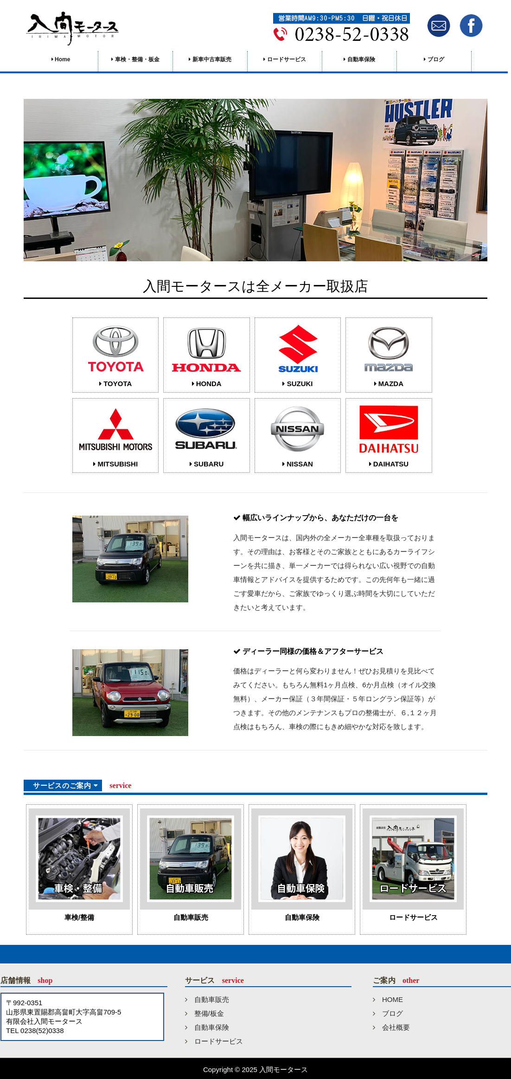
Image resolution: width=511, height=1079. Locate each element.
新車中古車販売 (210, 59)
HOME (388, 999)
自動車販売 (207, 999)
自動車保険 (359, 59)
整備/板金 (204, 1013)
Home (60, 59)
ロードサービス (284, 59)
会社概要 (391, 1027)
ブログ (434, 59)
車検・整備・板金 (135, 59)
